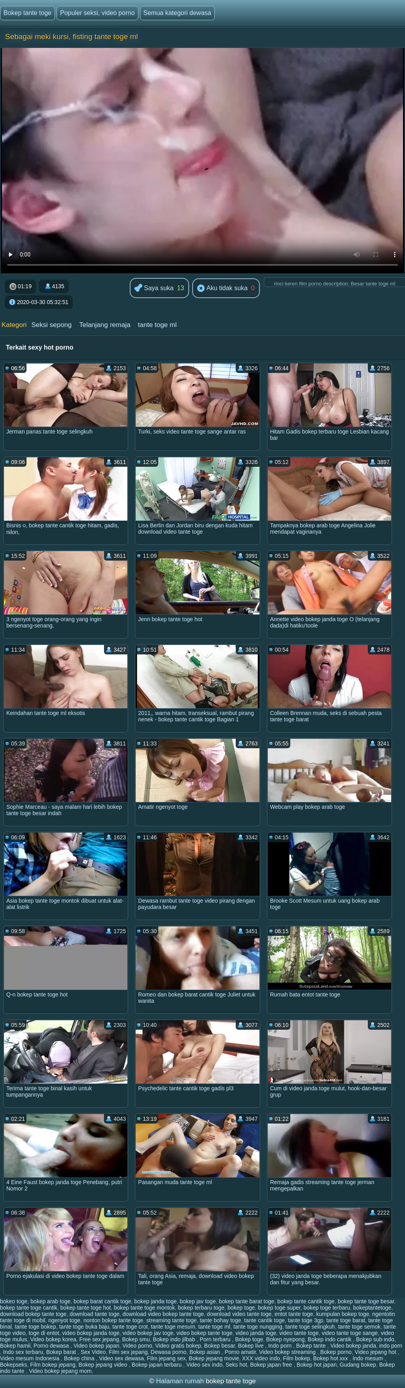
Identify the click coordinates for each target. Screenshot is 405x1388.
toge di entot (43, 1333)
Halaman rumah (180, 1381)
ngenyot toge (64, 1320)
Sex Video (93, 1352)
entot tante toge (293, 1314)
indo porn (390, 1345)
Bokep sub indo (375, 1339)
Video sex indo (204, 1364)
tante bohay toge (220, 1320)
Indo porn (280, 1345)
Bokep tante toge (27, 13)
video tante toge (299, 1333)
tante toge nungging (257, 1326)
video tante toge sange (350, 1333)
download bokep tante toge (33, 1314)
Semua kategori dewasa (178, 13)
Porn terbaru (216, 1339)
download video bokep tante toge (163, 1314)
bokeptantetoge (372, 1307)
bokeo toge (13, 1301)
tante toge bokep (35, 1326)
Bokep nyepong (285, 1339)
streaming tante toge (171, 1320)
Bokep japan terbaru (157, 1364)
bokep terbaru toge (201, 1307)
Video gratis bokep (178, 1345)
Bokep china (80, 1358)
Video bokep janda (353, 1345)
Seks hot (236, 1364)
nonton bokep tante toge (113, 1320)
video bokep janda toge (90, 1333)
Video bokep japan (96, 1345)
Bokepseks (13, 1364)
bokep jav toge (198, 1301)
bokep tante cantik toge (306, 1301)
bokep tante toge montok (144, 1307)
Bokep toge (249, 1339)
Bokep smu (136, 1339)
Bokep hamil (15, 1345)
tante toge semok (359, 1326)
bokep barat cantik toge (102, 1301)
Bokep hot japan (317, 1364)
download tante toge (94, 1314)
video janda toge (255, 1333)
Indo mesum (368, 1358)
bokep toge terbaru (327, 1307)
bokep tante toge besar (366, 1301)
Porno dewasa (52, 1345)
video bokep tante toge (204, 1333)
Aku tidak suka (222, 288)
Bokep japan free (272, 1364)
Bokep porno (336, 1352)
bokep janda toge (155, 1301)
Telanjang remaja (104, 325)
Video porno (137, 1345)
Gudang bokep (358, 1364)
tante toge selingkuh (310, 1326)
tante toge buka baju (84, 1326)
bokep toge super (279, 1307)
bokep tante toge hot (86, 1307)
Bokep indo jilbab (175, 1339)
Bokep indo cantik (330, 1339)
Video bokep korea (53, 1339)
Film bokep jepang (52, 1364)
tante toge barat (345, 1320)
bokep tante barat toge (246, 1301)
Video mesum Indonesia (30, 1358)
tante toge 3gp (306, 1320)
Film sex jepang (128, 1352)
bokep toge (241, 1307)
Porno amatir (240, 1352)
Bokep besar (219, 1345)
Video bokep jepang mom (60, 1371)
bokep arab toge (50, 1301)
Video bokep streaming (288, 1352)
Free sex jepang (99, 1339)
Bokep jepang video (103, 1364)
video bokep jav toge (148, 1333)
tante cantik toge (264, 1320)
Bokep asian (205, 1352)
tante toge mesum (173, 1326)
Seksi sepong (51, 325)
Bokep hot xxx (331, 1358)
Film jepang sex (166, 1358)
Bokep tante (311, 1345)
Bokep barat (62, 1352)
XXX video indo (261, 1358)
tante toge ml (157, 325)
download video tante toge (239, 1314)
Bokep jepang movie (214, 1358)
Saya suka (154, 288)
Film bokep (296, 1358)
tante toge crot (130, 1326)
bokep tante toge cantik (28, 1307)
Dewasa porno (168, 1352)
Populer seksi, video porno (97, 13)
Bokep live (251, 1345)
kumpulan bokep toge (342, 1314)
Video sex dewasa (121, 1358)
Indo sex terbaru (23, 1352)
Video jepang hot (376, 1352)
